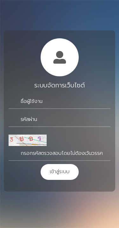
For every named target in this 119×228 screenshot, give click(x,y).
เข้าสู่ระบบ (59, 171)
